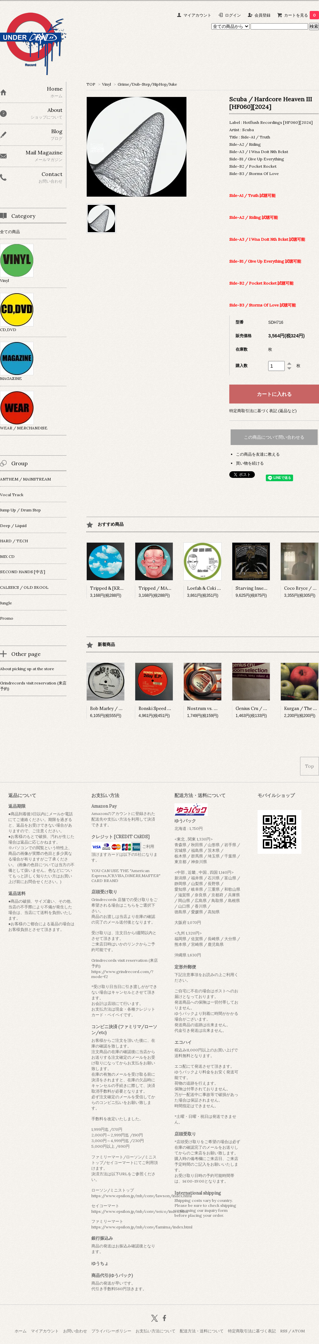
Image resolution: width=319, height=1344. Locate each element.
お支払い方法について (155, 1330)
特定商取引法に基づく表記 (252, 1330)
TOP (90, 84)
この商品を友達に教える (258, 454)
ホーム (21, 1330)
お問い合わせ (75, 1330)
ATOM (298, 1330)
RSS (283, 1330)
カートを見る (301, 15)
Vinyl (106, 84)
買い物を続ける (250, 463)
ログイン (233, 15)
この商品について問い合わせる (274, 437)
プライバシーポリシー (111, 1330)
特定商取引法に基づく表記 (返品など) (263, 410)
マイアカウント (197, 15)
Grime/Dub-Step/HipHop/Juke (147, 84)
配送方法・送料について (202, 1330)
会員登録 (262, 15)
